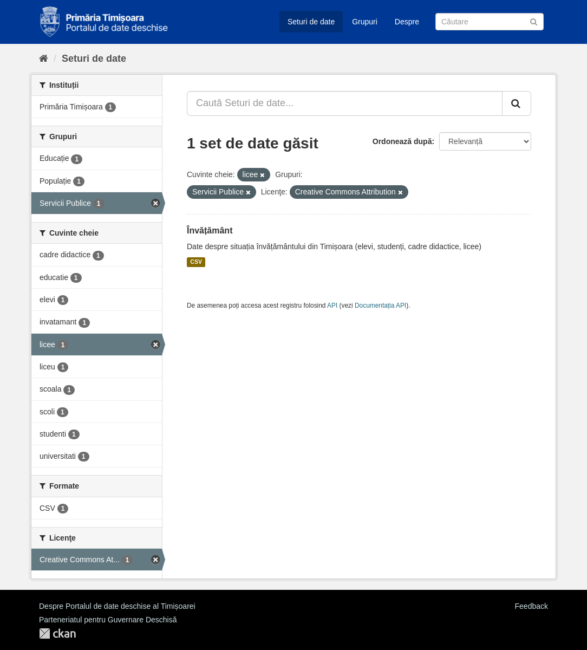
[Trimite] (533, 20)
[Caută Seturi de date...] (345, 103)
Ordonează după (402, 141)
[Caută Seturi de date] (489, 21)
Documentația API (380, 305)
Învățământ (209, 230)
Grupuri (364, 21)
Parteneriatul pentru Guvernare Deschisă (108, 619)
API (332, 305)
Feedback (531, 606)
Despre (407, 21)
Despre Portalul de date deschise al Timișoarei (117, 606)
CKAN (57, 633)
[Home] (43, 58)
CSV (196, 262)
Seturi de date (311, 21)
